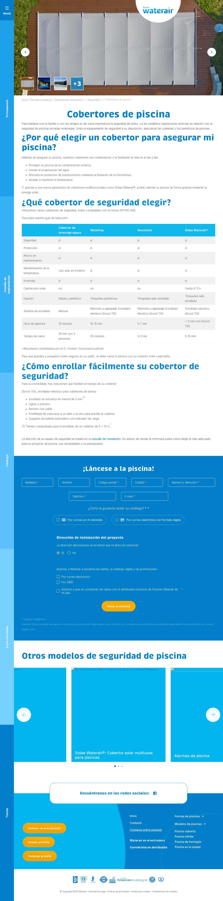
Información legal (97, 894)
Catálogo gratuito (39, 856)
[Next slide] (211, 52)
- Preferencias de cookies (164, 894)
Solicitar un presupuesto (44, 828)
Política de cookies (141, 894)
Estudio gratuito (38, 842)
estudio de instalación (106, 439)
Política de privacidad (118, 894)
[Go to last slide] (25, 52)
